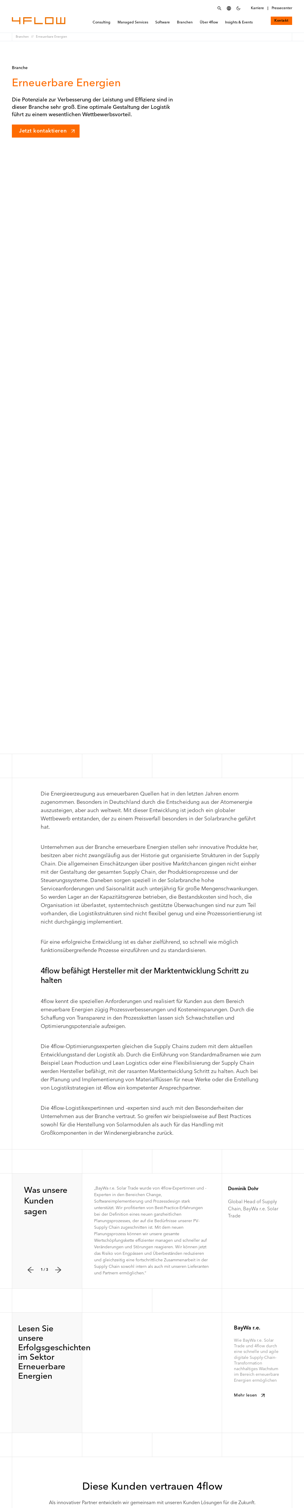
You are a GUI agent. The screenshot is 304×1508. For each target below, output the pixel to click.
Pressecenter (282, 8)
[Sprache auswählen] (229, 8)
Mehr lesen (250, 1395)
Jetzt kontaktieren (47, 131)
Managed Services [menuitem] (133, 22)
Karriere (257, 8)
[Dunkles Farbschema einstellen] (238, 8)
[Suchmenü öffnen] (219, 8)
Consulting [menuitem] (101, 22)
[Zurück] (30, 1269)
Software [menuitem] (162, 22)
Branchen (22, 36)
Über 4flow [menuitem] (208, 22)
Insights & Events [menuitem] (238, 22)
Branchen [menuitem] (184, 22)
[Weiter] (58, 1269)
